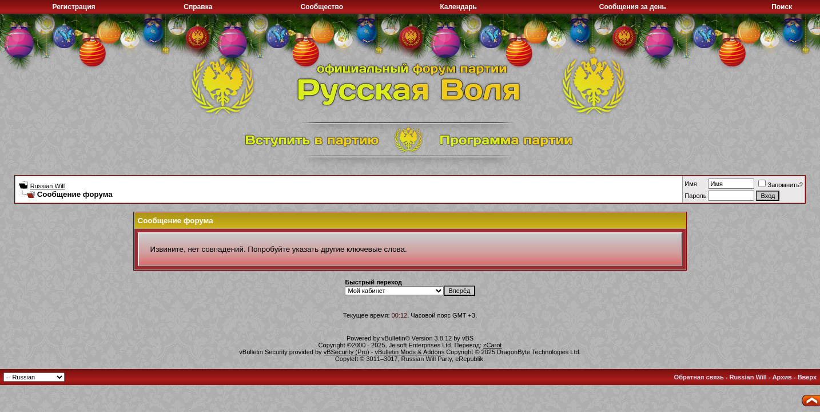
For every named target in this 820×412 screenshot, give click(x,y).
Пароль (695, 195)
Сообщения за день (632, 7)
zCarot (492, 345)
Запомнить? (780, 184)
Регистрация (73, 7)
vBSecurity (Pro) (346, 351)
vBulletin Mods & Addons (410, 351)
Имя (690, 183)
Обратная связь (699, 377)
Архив (782, 377)
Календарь (458, 7)
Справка (198, 7)
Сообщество (322, 7)
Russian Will (47, 186)
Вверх (807, 377)
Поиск (781, 7)
